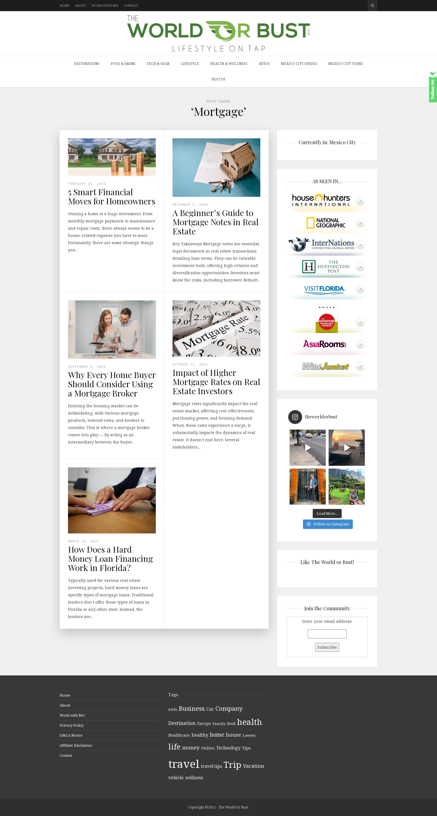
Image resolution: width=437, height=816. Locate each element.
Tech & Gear (158, 63)
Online (208, 748)
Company (229, 708)
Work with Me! (105, 5)
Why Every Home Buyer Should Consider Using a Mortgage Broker (112, 384)
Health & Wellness (228, 63)
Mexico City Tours (345, 63)
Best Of (218, 79)
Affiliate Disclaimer (76, 745)
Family (219, 723)
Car (210, 709)
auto (172, 709)
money (191, 747)
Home (64, 5)
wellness (194, 777)
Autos (264, 63)
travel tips (211, 766)
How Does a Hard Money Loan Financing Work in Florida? (110, 558)
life (174, 746)
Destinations (86, 63)
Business (192, 708)
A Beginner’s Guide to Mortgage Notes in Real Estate (216, 222)
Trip (232, 764)
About (80, 5)
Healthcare (179, 735)
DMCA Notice (71, 735)
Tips (246, 748)
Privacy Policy (72, 725)
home (217, 734)
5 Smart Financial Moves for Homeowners (111, 196)
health (249, 721)
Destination (182, 723)
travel (183, 763)
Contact (131, 5)
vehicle (176, 778)
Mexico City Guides (299, 63)
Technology (228, 748)
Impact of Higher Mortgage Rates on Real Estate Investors (216, 381)
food (231, 723)
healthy (199, 735)
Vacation (253, 766)
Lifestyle (190, 63)
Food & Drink (123, 63)
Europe (204, 723)
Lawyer (249, 735)
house (233, 734)
